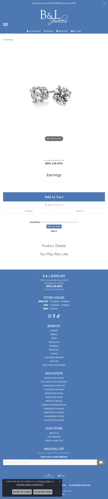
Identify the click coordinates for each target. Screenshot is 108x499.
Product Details (54, 245)
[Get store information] (54, 289)
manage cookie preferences (29, 484)
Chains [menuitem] (54, 353)
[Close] (104, 3)
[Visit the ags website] (49, 476)
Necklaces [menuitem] (54, 342)
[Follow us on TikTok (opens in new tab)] (58, 316)
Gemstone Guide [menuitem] (54, 397)
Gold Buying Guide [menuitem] (54, 420)
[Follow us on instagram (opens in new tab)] (49, 316)
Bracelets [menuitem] (54, 349)
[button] (34, 31)
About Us (54, 433)
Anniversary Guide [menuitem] (54, 416)
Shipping (28, 211)
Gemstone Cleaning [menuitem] (54, 412)
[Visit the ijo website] (61, 476)
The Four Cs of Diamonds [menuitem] (54, 381)
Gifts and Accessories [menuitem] (54, 365)
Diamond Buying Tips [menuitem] (54, 385)
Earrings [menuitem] (54, 345)
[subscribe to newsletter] (101, 462)
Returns (79, 211)
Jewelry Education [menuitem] (54, 378)
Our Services (54, 436)
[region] (54, 101)
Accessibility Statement (80, 485)
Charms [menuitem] (54, 330)
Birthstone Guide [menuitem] (54, 393)
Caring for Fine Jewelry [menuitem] (54, 404)
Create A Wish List (54, 440)
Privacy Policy (44, 481)
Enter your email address (54, 456)
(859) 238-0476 (54, 163)
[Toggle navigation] (5, 24)
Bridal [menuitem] (54, 334)
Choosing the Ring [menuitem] (54, 389)
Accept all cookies (42, 492)
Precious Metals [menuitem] (54, 401)
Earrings (9, 39)
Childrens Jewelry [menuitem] (54, 357)
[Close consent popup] (60, 481)
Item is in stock (54, 226)
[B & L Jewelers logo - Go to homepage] (54, 18)
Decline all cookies (22, 492)
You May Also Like (54, 253)
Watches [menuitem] (54, 361)
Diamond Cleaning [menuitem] (54, 408)
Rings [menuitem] (54, 338)
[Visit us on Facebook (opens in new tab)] (54, 316)
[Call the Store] (54, 286)
